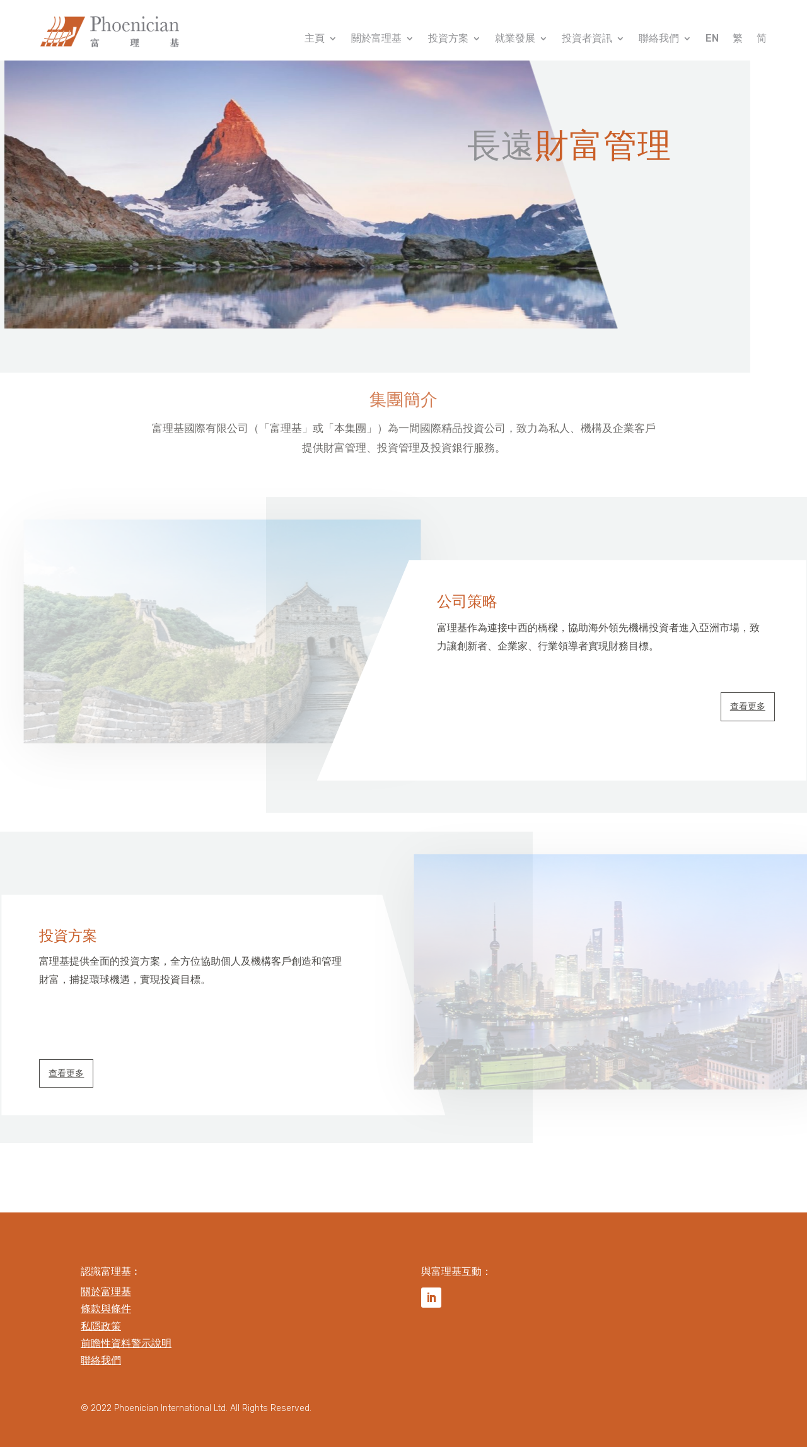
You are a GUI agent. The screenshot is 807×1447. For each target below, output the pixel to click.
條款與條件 (106, 1309)
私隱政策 (101, 1326)
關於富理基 (376, 39)
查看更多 (747, 706)
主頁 (315, 39)
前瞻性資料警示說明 (126, 1343)
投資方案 (448, 39)
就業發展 (515, 39)
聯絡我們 (659, 39)
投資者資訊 (587, 39)
